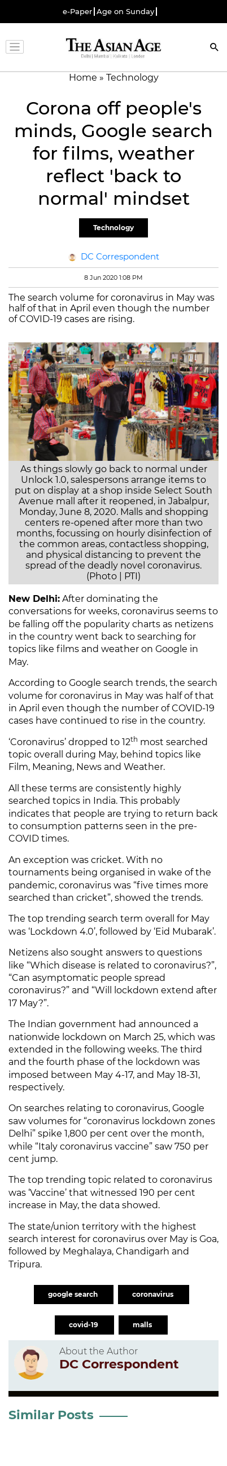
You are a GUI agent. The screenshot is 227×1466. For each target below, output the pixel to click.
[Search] (214, 48)
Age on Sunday (125, 11)
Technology (113, 227)
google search (73, 1294)
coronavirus (153, 1294)
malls (143, 1324)
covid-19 (84, 1324)
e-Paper (77, 11)
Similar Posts (51, 1415)
